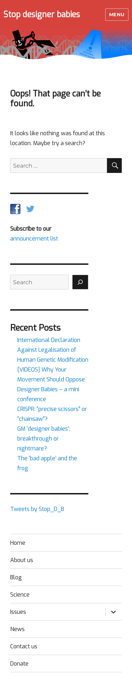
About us (21, 560)
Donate (19, 663)
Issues (18, 612)
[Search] (80, 282)
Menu (117, 14)
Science (20, 594)
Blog (16, 577)
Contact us (23, 646)
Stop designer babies (42, 14)
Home (17, 543)
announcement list (34, 238)
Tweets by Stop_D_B (37, 509)
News (17, 629)
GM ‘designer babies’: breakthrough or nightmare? (43, 438)
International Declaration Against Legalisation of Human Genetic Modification (52, 349)
